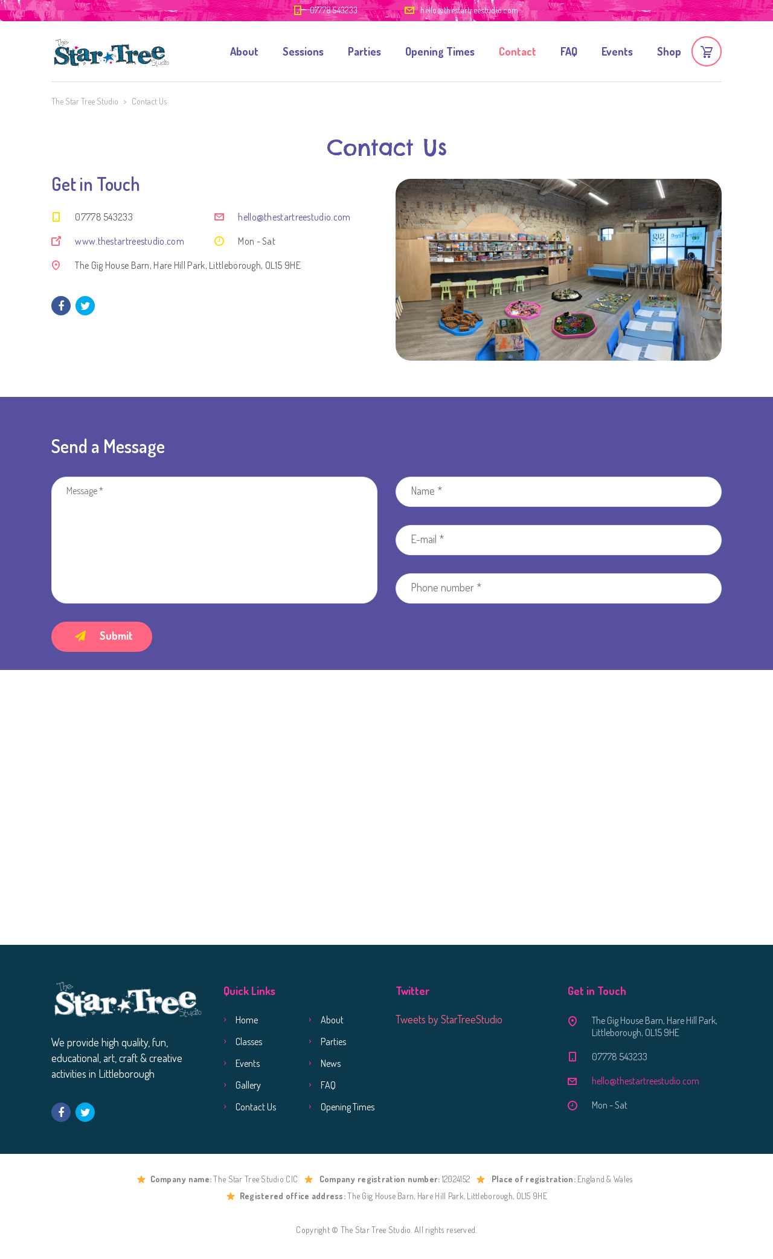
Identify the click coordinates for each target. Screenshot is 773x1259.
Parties (364, 51)
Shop (669, 51)
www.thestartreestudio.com (129, 241)
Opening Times (440, 51)
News (331, 1063)
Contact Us (256, 1107)
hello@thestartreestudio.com (469, 10)
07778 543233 (334, 10)
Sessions (303, 51)
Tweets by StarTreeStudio (449, 1019)
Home (247, 1020)
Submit (104, 635)
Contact (517, 51)
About (244, 51)
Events (617, 51)
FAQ (568, 51)
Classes (249, 1041)
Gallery (248, 1085)
